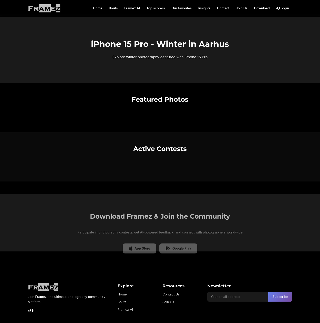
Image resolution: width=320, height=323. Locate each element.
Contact (223, 8)
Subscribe (280, 297)
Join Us (242, 8)
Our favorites (181, 8)
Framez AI (132, 8)
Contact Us (171, 294)
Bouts (113, 8)
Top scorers (156, 8)
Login (282, 8)
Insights (204, 8)
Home (97, 8)
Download (262, 8)
